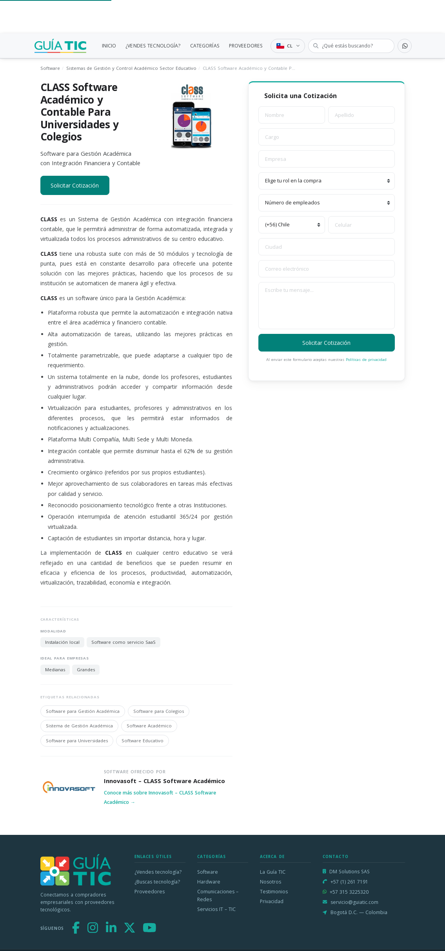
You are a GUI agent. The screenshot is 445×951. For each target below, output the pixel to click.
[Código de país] (291, 224)
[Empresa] (326, 159)
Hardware (208, 881)
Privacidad (271, 901)
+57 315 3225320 (349, 892)
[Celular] (361, 224)
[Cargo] (326, 137)
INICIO (109, 45)
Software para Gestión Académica (83, 711)
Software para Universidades (77, 740)
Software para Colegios (158, 711)
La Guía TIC (272, 872)
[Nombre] (291, 115)
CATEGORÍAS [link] (205, 45)
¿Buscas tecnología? (157, 881)
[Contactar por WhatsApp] (405, 46)
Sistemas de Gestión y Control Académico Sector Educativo (131, 68)
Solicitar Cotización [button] (75, 185)
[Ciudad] (326, 246)
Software (50, 68)
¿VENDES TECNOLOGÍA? (152, 45)
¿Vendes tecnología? (158, 872)
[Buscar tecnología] (351, 46)
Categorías (211, 856)
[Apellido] (361, 115)
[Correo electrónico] (326, 268)
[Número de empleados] (326, 202)
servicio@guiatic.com (354, 902)
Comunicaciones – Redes (217, 895)
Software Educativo (142, 740)
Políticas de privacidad (366, 359)
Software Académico (149, 726)
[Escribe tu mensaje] (326, 305)
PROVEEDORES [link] (246, 45)
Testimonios (274, 891)
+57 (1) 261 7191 (349, 881)
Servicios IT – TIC (216, 909)
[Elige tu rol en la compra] (326, 180)
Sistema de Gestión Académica (79, 726)
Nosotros (270, 881)
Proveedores (149, 891)
